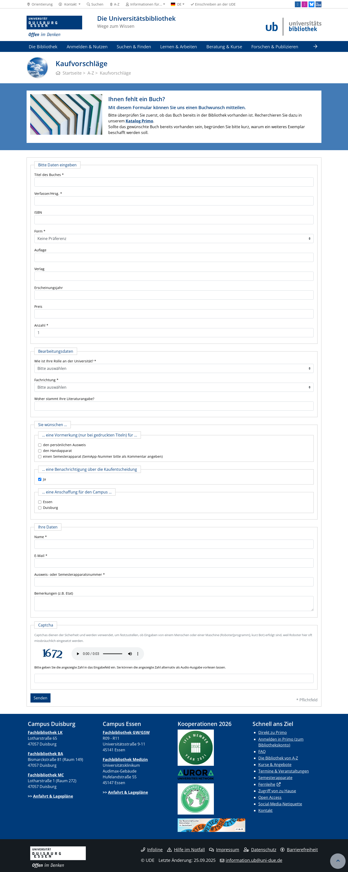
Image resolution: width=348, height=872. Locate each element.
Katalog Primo (139, 121)
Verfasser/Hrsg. (46, 193)
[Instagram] (304, 4)
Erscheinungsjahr (48, 287)
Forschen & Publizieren (274, 46)
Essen (47, 501)
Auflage (40, 250)
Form (38, 231)
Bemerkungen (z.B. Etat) (53, 593)
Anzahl (39, 325)
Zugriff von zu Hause (277, 791)
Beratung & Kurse (224, 46)
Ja (44, 479)
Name (39, 536)
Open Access (270, 797)
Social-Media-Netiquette (280, 804)
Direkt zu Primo (272, 732)
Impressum (224, 849)
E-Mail (39, 555)
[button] (69, 4)
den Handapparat (57, 450)
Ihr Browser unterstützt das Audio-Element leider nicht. (108, 653)
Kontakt (265, 810)
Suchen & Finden (134, 46)
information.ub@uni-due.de (254, 860)
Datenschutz (260, 849)
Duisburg (50, 507)
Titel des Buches (47, 174)
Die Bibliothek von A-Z (278, 758)
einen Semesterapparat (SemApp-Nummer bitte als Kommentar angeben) (103, 456)
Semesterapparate (275, 777)
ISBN (38, 212)
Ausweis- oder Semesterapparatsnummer (68, 574)
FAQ (262, 751)
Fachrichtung (45, 380)
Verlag (39, 269)
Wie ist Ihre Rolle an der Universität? (63, 361)
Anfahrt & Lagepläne (53, 796)
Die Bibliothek (43, 46)
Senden (40, 698)
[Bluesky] (311, 4)
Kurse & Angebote (274, 764)
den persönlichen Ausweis (64, 445)
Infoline (152, 849)
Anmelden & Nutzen (87, 46)
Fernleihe (266, 784)
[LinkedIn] (298, 4)
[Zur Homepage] (54, 26)
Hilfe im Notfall (186, 849)
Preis (38, 306)
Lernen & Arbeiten (178, 46)
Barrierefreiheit (299, 849)
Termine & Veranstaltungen (283, 771)
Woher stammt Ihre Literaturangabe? (64, 398)
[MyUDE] (318, 4)
